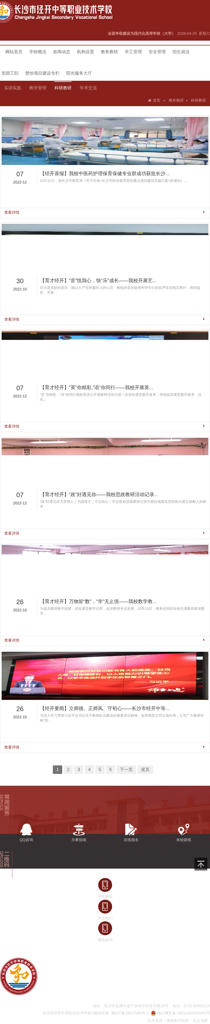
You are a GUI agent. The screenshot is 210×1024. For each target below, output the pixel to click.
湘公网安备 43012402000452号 (180, 1013)
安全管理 (157, 51)
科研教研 (63, 88)
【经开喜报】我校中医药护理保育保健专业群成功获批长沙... (104, 240)
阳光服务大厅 (79, 73)
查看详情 (35, 268)
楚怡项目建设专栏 (42, 73)
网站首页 (14, 51)
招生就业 (181, 51)
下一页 (121, 685)
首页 (156, 100)
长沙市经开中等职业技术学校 (66, 1013)
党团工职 (10, 73)
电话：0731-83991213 (191, 1006)
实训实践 (12, 88)
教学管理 (37, 88)
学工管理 (133, 51)
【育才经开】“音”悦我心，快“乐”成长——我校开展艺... (99, 320)
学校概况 (37, 51)
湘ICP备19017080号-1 (130, 1013)
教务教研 (109, 51)
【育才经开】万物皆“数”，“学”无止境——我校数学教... (99, 560)
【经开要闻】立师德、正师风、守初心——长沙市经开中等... (104, 640)
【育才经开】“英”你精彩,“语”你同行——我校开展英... (98, 400)
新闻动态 (61, 51)
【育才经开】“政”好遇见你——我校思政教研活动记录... (100, 480)
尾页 (135, 685)
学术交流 (88, 88)
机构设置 (85, 51)
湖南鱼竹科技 (177, 1020)
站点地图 (200, 1020)
